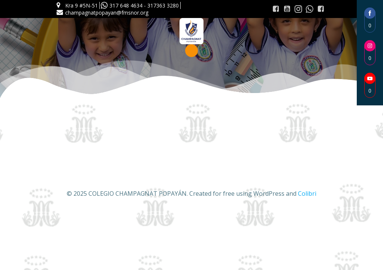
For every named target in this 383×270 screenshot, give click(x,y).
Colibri (307, 193)
